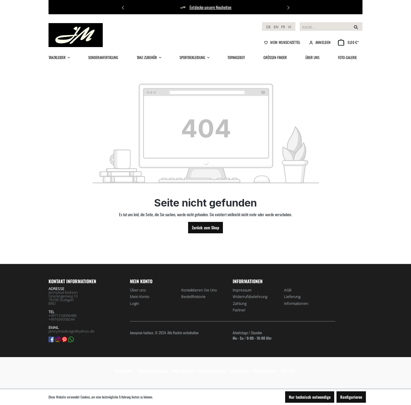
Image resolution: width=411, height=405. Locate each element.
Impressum (242, 290)
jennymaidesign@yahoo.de (71, 331)
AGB (287, 290)
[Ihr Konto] (319, 42)
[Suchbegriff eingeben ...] (325, 26)
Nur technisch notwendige (310, 397)
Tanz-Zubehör (183, 371)
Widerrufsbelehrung (250, 296)
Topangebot (239, 371)
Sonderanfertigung (153, 371)
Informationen (296, 303)
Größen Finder (265, 371)
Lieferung (292, 296)
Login (134, 303)
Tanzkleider (124, 371)
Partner (239, 310)
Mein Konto (141, 281)
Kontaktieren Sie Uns (199, 290)
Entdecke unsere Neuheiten (210, 7)
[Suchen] (355, 26)
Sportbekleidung (211, 371)
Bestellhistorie (193, 296)
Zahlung (239, 303)
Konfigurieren (351, 397)
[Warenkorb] (348, 42)
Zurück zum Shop (205, 227)
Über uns (138, 290)
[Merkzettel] (281, 42)
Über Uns (288, 371)
